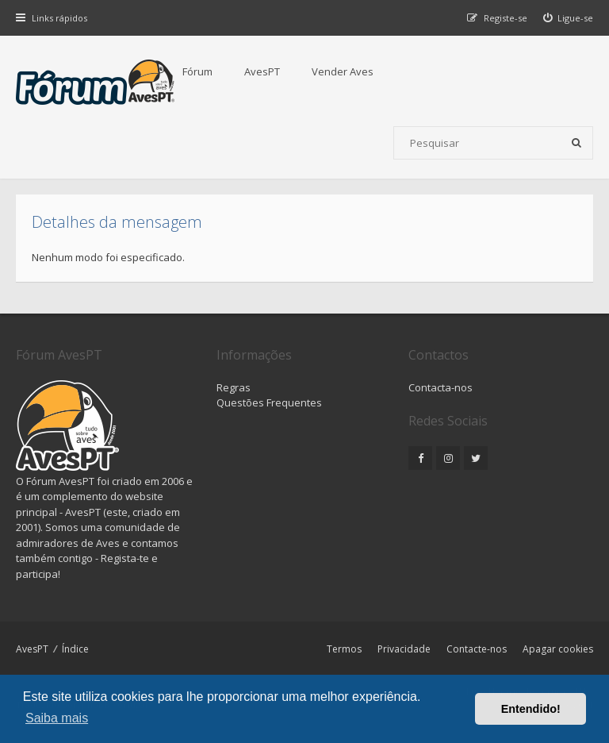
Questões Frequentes (269, 402)
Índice (75, 649)
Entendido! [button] (531, 709)
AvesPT (262, 71)
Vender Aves (342, 71)
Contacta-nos (440, 387)
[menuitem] (568, 18)
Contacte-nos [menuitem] (476, 649)
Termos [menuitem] (344, 649)
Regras (233, 387)
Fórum (197, 71)
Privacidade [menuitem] (404, 649)
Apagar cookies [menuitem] (558, 649)
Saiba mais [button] (56, 718)
